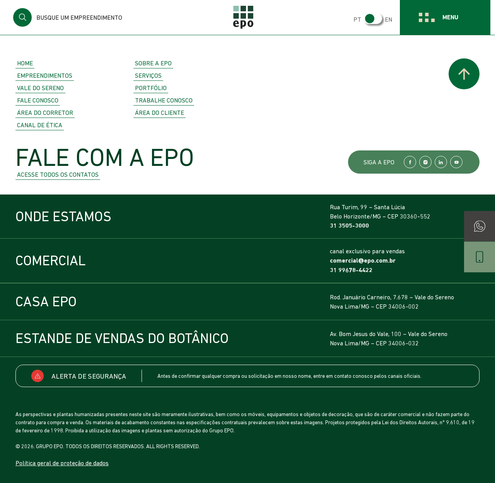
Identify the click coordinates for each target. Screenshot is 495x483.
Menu (453, 17)
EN (390, 19)
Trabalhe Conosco (164, 100)
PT (360, 19)
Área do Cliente (159, 112)
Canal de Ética (39, 124)
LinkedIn (441, 162)
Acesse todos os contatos (58, 174)
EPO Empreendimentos (247, 17)
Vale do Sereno (40, 87)
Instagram (425, 162)
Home (25, 63)
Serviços (148, 75)
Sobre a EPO (153, 63)
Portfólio (151, 87)
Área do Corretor (45, 112)
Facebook (410, 162)
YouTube (456, 162)
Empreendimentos (44, 75)
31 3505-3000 (349, 225)
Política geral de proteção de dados (62, 462)
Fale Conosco (37, 100)
